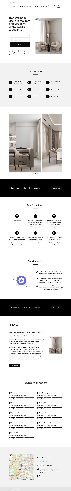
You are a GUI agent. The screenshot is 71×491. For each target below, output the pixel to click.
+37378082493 (44, 461)
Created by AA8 (16, 489)
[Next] (59, 143)
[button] (21, 465)
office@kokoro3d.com (46, 465)
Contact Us (56, 188)
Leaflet (24, 479)
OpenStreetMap (31, 479)
